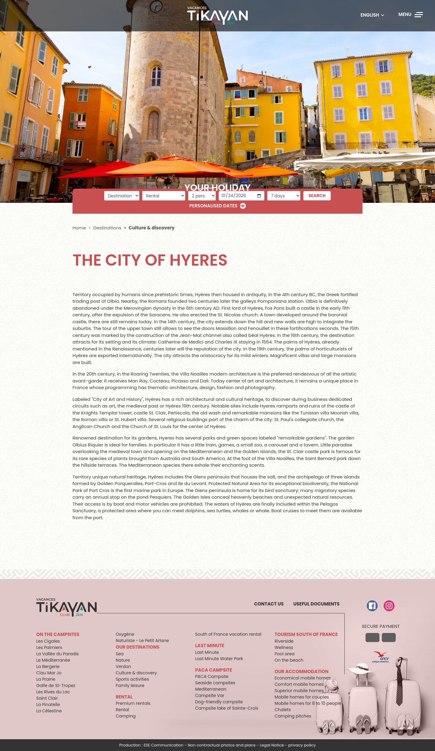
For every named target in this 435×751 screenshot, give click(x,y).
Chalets (283, 710)
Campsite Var (209, 695)
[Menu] (411, 14)
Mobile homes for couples (302, 697)
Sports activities (132, 679)
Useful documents (316, 604)
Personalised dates (213, 206)
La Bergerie (48, 666)
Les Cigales (48, 641)
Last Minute (207, 652)
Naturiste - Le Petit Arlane (142, 641)
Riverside (284, 641)
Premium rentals (133, 703)
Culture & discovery (136, 673)
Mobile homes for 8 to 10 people (308, 703)
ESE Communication (163, 745)
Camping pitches (293, 716)
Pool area (285, 654)
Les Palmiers (49, 647)
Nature (123, 660)
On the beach (289, 660)
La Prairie (45, 679)
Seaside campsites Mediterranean (215, 686)
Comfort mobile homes (299, 684)
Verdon (123, 666)
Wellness (284, 647)
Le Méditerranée (53, 660)
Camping (126, 716)
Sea (120, 654)
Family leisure (130, 685)
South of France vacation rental (228, 634)
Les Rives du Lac (53, 692)
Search (317, 196)
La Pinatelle (48, 704)
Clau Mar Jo (48, 673)
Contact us (269, 604)
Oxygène (125, 634)
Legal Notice (272, 745)
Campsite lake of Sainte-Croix (226, 708)
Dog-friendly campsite (219, 702)
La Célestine (49, 711)
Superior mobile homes (299, 691)
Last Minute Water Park (219, 659)
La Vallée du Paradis (57, 654)
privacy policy (302, 745)
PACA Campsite (211, 676)
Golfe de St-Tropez (56, 685)
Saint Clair (47, 698)
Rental (122, 710)
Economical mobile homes (303, 678)
